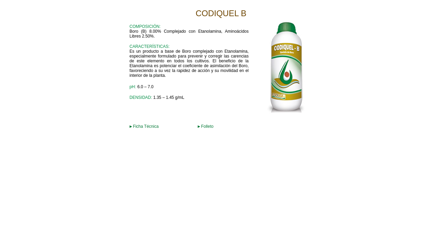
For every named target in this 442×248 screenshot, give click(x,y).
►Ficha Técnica (143, 126)
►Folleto (205, 126)
